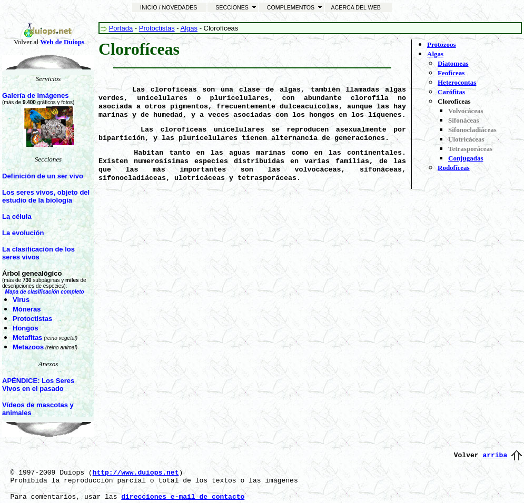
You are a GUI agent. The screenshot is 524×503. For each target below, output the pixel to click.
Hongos (25, 328)
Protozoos (441, 44)
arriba (494, 455)
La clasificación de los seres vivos (38, 253)
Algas (189, 28)
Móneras (27, 309)
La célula (17, 216)
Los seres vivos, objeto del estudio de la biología (46, 196)
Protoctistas (32, 319)
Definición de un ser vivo (42, 176)
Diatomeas (453, 63)
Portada (121, 28)
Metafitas (27, 337)
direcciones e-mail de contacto (182, 497)
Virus (21, 300)
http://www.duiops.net (136, 473)
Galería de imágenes (35, 95)
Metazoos (28, 347)
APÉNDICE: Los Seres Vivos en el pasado (38, 385)
